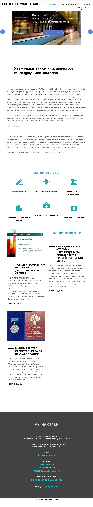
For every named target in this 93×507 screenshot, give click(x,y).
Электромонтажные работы (46, 191)
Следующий (90, 31)
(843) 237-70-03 (46, 464)
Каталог (86, 5)
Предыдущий (2, 31)
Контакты (81, 7)
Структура (75, 5)
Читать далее (56, 290)
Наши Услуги (46, 172)
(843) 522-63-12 (52, 486)
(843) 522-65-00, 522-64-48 (47, 470)
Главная (52, 5)
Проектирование (19, 191)
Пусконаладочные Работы (46, 215)
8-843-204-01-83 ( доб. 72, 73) (46, 479)
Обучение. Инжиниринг (74, 218)
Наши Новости (67, 232)
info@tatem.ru (46, 454)
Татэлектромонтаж (20, 4)
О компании (63, 5)
